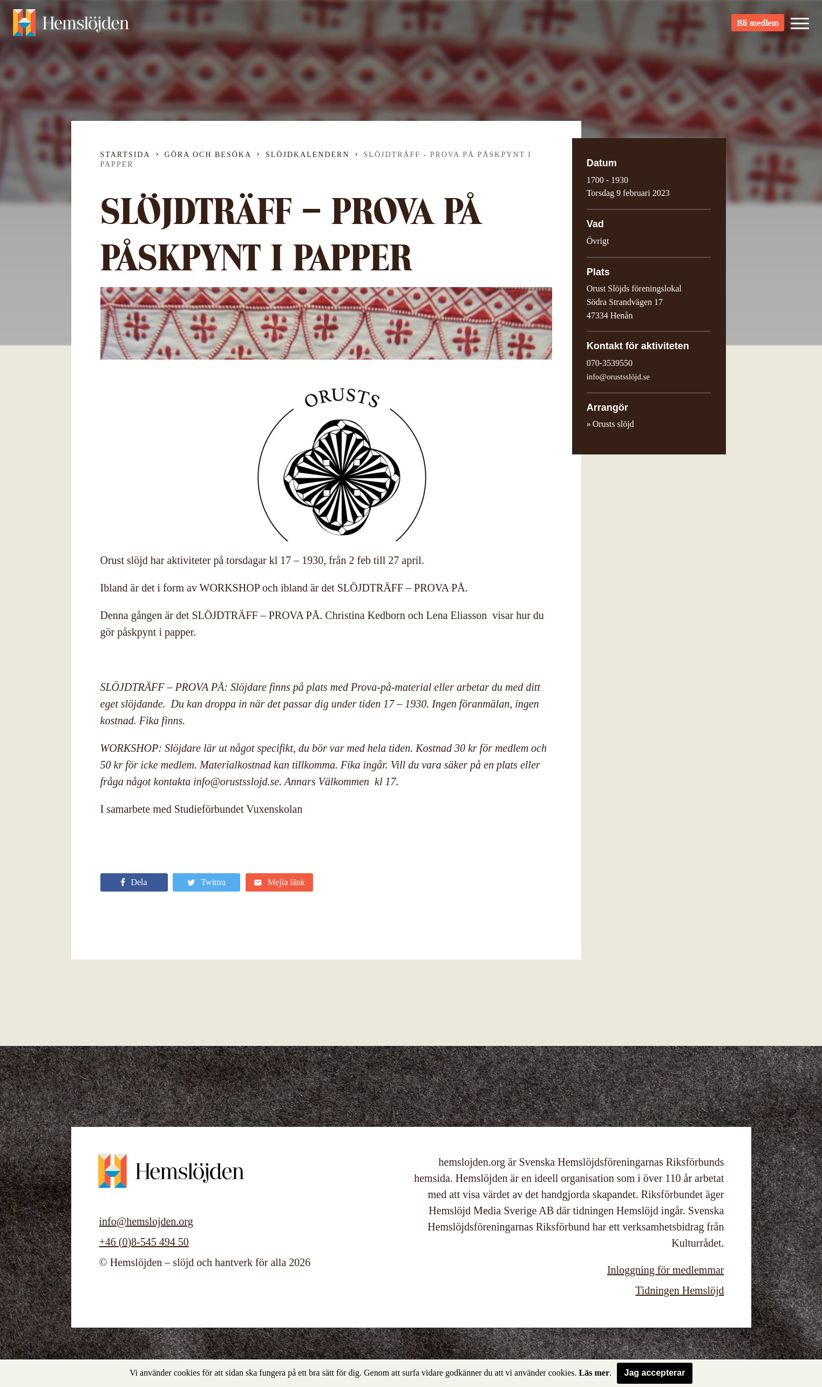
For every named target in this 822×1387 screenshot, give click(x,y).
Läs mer (594, 1372)
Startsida (125, 155)
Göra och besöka (208, 155)
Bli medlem (758, 27)
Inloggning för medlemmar (665, 1270)
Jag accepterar (654, 1372)
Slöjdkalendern (308, 155)
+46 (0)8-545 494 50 (144, 1242)
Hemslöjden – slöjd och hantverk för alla (72, 27)
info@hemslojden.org (146, 1221)
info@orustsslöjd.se (618, 376)
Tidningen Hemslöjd (679, 1290)
